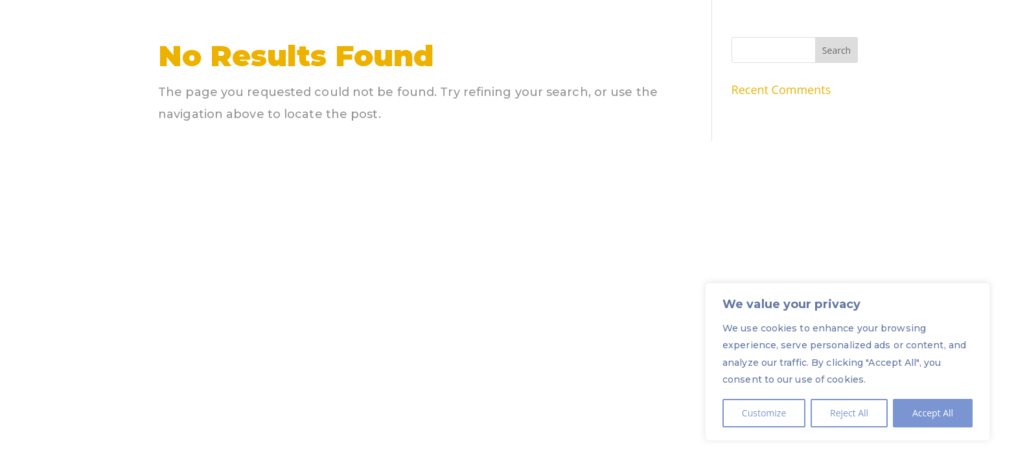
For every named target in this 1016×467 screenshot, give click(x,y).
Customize (764, 413)
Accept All (932, 413)
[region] (847, 362)
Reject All (849, 413)
